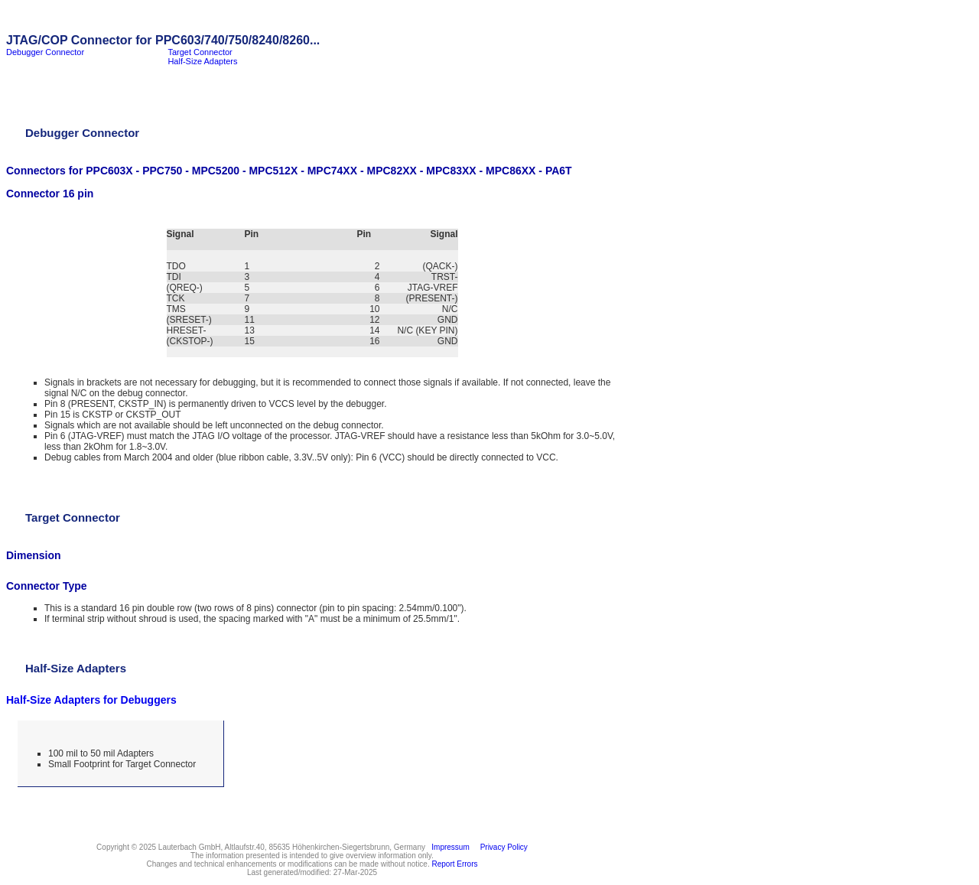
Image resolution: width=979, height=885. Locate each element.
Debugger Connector (45, 52)
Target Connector (200, 52)
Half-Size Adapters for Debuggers (91, 700)
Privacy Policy (502, 847)
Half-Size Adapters (202, 61)
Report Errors (455, 864)
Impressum (449, 847)
